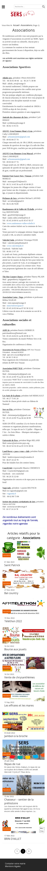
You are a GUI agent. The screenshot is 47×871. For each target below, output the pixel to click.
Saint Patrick (12, 565)
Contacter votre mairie (15, 863)
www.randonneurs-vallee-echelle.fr (21, 223)
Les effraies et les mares (19, 705)
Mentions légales (13, 866)
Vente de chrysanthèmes (19, 677)
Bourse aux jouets (15, 649)
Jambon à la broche (16, 736)
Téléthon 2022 (13, 621)
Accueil (4, 2)
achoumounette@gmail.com (19, 137)
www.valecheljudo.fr (15, 246)
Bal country (11, 593)
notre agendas (20, 523)
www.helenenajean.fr (15, 306)
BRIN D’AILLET (12, 839)
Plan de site (16, 2)
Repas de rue (12, 764)
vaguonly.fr (11, 494)
